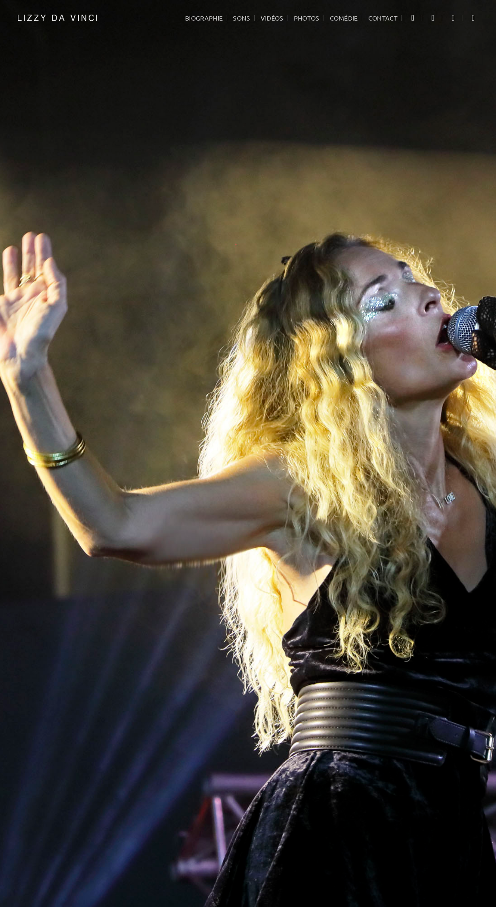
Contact (383, 18)
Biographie (204, 18)
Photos (307, 18)
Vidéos (272, 18)
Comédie (344, 18)
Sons (241, 18)
